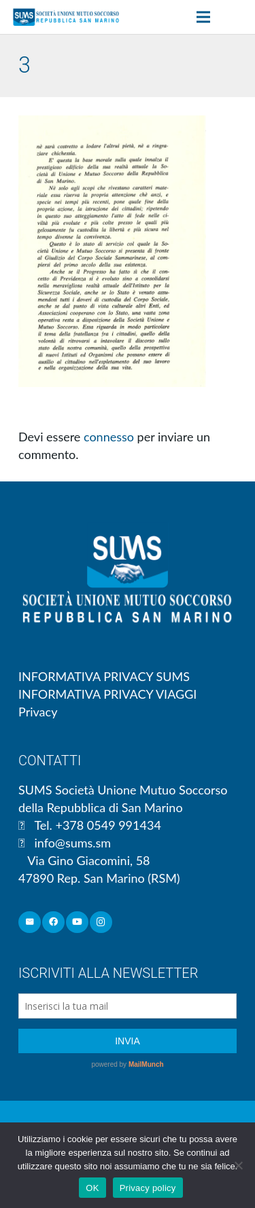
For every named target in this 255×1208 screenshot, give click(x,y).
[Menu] (203, 17)
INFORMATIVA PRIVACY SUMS (104, 676)
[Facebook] (53, 922)
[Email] (29, 922)
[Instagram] (101, 922)
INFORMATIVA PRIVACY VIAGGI (107, 694)
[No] (238, 1165)
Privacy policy (148, 1188)
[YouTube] (77, 922)
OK (92, 1188)
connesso (109, 436)
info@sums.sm (72, 842)
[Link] (66, 17)
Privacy (37, 711)
